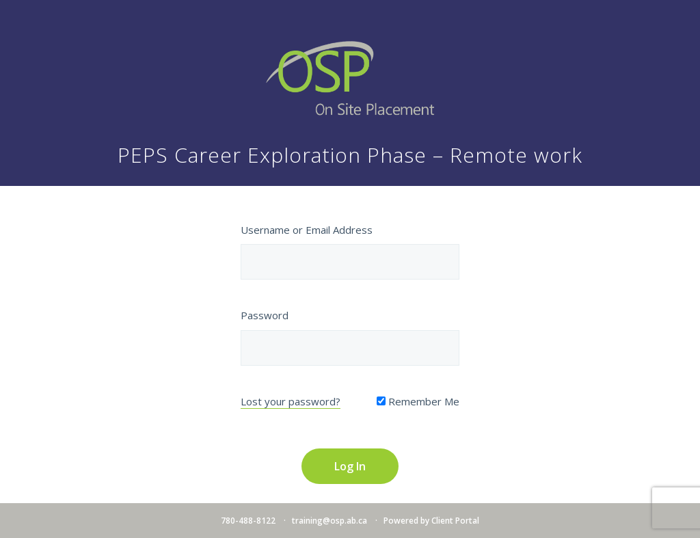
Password (264, 315)
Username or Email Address (307, 230)
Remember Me (418, 401)
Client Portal (455, 520)
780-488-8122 (248, 520)
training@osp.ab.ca (329, 520)
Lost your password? (290, 401)
